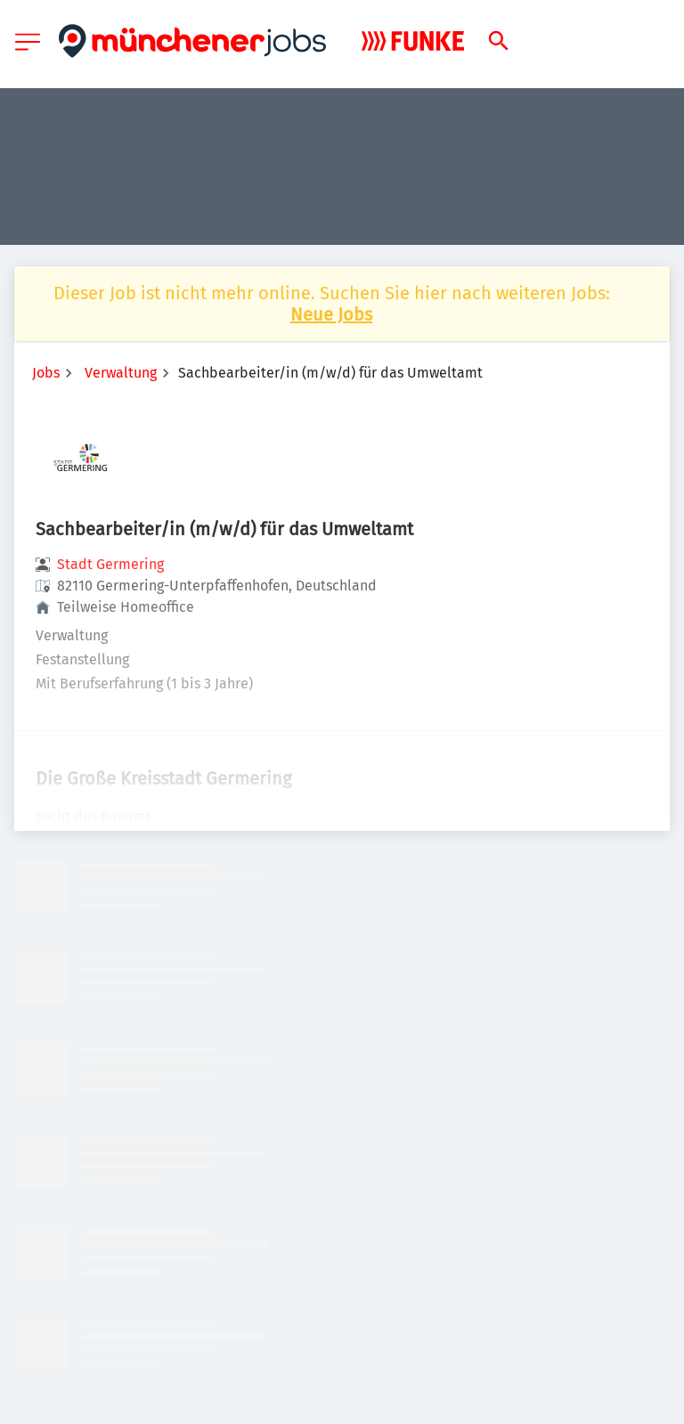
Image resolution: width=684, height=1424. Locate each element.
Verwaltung (121, 372)
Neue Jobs (331, 314)
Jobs (46, 372)
